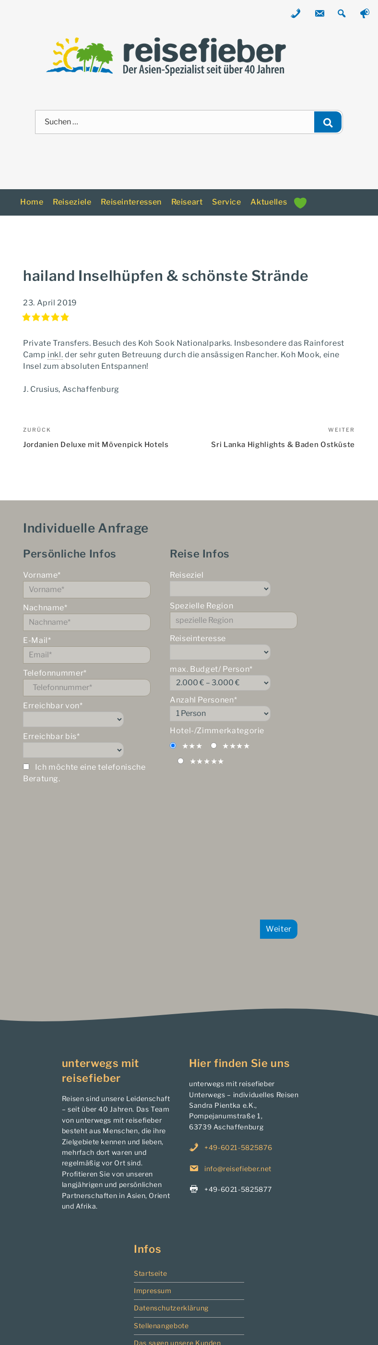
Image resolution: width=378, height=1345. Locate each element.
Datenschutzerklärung (171, 1308)
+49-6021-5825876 (238, 1147)
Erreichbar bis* (87, 745)
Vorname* (87, 584)
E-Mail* (87, 650)
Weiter (279, 928)
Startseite (150, 1273)
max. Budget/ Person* (233, 678)
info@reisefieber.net (238, 1168)
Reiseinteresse (233, 647)
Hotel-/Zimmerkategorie (217, 730)
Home (32, 201)
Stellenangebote (161, 1325)
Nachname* (87, 617)
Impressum (153, 1290)
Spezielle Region (233, 615)
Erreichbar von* (87, 714)
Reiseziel (233, 583)
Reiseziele (72, 201)
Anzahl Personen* (233, 708)
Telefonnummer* (87, 682)
